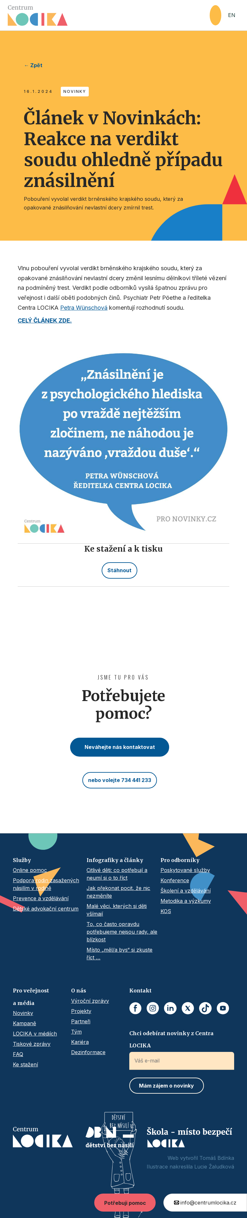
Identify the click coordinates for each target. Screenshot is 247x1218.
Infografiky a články (115, 860)
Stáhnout (119, 570)
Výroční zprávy (90, 1001)
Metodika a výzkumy (185, 901)
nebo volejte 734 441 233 (119, 780)
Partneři (80, 1021)
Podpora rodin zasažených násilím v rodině (46, 884)
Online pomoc (30, 870)
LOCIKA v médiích (35, 1033)
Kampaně (24, 1023)
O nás (78, 990)
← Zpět (33, 65)
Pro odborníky (179, 860)
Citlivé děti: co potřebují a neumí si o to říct (117, 874)
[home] (109, 15)
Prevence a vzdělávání (41, 898)
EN (231, 15)
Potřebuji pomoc (125, 1203)
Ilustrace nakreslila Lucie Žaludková (190, 1166)
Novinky (23, 1013)
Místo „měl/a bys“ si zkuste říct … (119, 954)
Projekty (81, 1011)
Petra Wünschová (83, 307)
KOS (165, 911)
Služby (22, 860)
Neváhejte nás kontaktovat (120, 747)
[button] (215, 15)
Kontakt (140, 990)
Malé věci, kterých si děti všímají (117, 910)
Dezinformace (88, 1052)
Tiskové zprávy (31, 1044)
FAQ (18, 1054)
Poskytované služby (185, 870)
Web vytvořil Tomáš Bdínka (201, 1158)
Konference (174, 880)
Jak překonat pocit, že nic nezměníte (118, 892)
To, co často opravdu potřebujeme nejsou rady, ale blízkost (122, 932)
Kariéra (80, 1042)
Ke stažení (25, 1064)
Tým (76, 1031)
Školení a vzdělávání (185, 890)
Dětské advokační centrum (45, 908)
